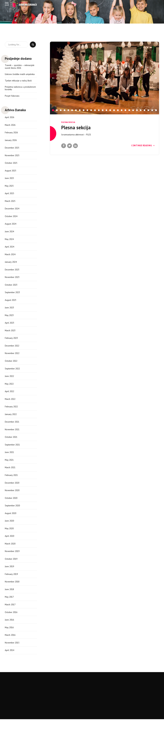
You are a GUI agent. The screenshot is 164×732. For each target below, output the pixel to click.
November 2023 (13, 281)
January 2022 (11, 421)
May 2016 (9, 639)
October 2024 (11, 219)
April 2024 (10, 250)
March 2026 (10, 125)
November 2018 (13, 592)
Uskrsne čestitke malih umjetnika (20, 74)
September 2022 (13, 374)
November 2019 (13, 561)
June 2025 (10, 180)
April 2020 (10, 545)
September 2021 (13, 452)
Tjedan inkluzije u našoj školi (18, 81)
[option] (104, 78)
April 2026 (10, 118)
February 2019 (12, 584)
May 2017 (9, 608)
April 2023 (10, 328)
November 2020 (13, 499)
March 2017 (10, 615)
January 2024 (11, 265)
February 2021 (12, 483)
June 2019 (10, 577)
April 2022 (10, 398)
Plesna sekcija (68, 122)
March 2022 (10, 405)
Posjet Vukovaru (12, 96)
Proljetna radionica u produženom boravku (15, 88)
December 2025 (13, 149)
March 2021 (10, 475)
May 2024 (9, 242)
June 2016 (10, 631)
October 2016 (11, 623)
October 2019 (11, 569)
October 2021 (11, 444)
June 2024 (10, 234)
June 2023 (10, 312)
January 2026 (11, 141)
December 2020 (13, 491)
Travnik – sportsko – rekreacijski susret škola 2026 (20, 67)
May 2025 (9, 188)
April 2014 (10, 662)
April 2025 (10, 195)
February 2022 (12, 413)
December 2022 (13, 351)
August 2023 (11, 304)
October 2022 (11, 367)
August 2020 (11, 522)
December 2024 (13, 211)
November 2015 (13, 654)
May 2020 (9, 538)
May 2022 (9, 390)
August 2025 (11, 172)
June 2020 (10, 530)
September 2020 (13, 514)
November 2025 (13, 157)
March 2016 (10, 647)
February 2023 (12, 343)
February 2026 (12, 133)
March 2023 (10, 335)
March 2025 (10, 203)
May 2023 (9, 320)
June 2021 (10, 460)
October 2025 (11, 164)
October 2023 (11, 289)
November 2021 (13, 437)
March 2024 (10, 258)
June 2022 (10, 382)
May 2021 (9, 468)
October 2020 (11, 507)
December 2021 (13, 429)
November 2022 (13, 359)
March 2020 (10, 553)
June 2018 (10, 600)
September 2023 (13, 297)
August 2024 (11, 227)
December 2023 (13, 273)
